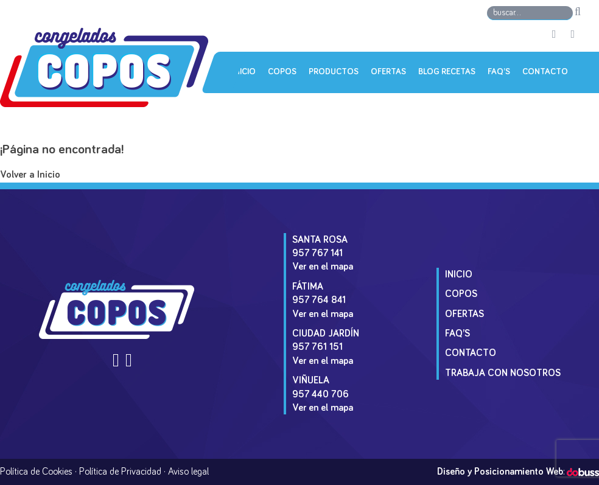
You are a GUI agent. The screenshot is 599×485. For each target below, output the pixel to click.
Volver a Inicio (30, 175)
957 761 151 (317, 347)
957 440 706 (320, 394)
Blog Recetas (446, 72)
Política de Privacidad (120, 471)
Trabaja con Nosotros (503, 373)
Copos (282, 72)
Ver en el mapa (322, 266)
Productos (334, 72)
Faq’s (499, 72)
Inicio (244, 72)
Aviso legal (188, 471)
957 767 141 (317, 253)
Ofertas (388, 72)
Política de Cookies (36, 471)
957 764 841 (319, 300)
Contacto (545, 72)
